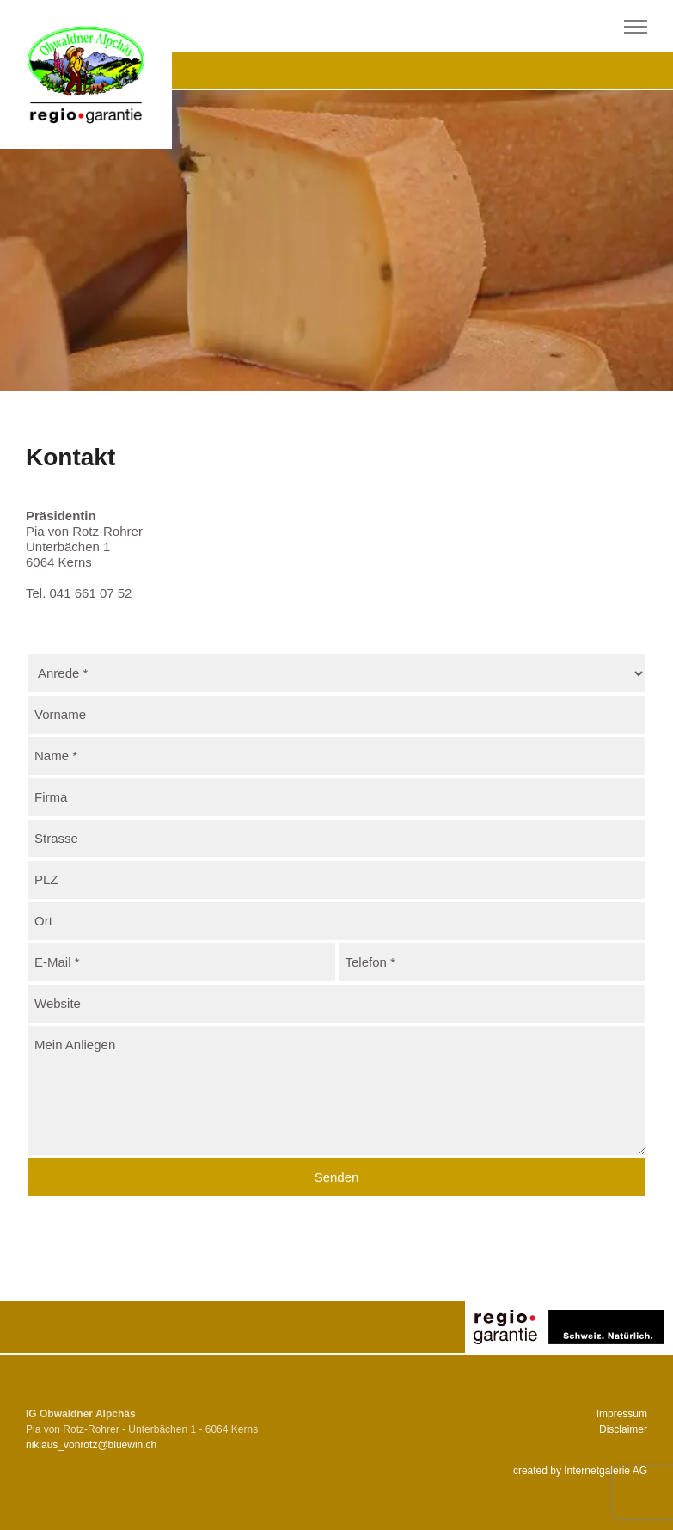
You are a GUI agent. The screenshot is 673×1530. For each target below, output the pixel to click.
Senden (337, 1177)
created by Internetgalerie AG (580, 1471)
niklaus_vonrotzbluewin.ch (91, 1445)
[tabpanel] (336, 240)
